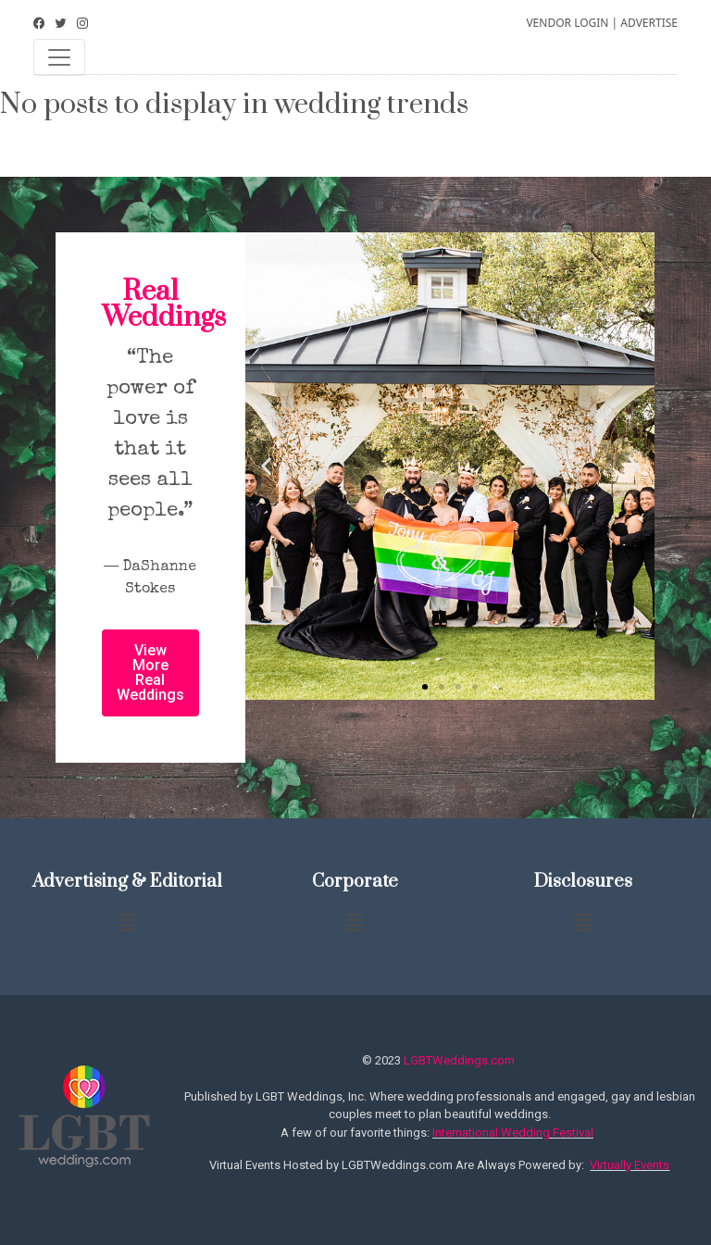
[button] (425, 687)
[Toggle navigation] (59, 57)
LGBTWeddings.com (459, 1060)
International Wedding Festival (512, 1132)
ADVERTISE (649, 23)
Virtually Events (629, 1165)
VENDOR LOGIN (567, 23)
